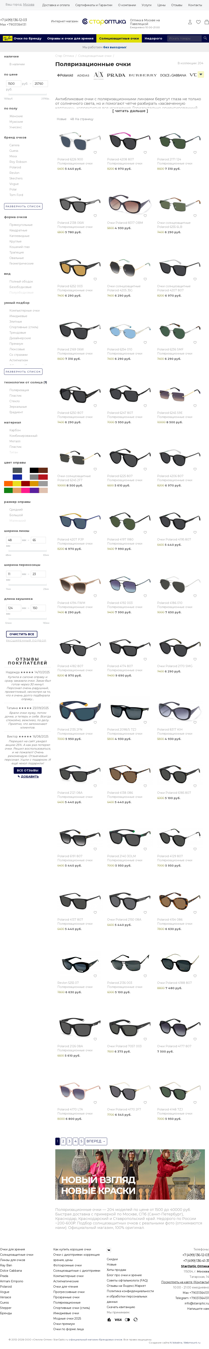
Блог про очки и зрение (124, 1275)
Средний (16, 509)
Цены (161, 5)
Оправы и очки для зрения (70, 38)
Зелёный (8, 490)
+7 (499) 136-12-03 (13, 20)
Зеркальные (18, 407)
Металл (14, 441)
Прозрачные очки (66, 1297)
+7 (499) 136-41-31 (196, 1261)
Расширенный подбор (26, 640)
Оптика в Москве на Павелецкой (145, 22)
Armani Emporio (11, 1281)
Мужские (16, 122)
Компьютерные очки (24, 310)
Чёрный (34, 470)
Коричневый (43, 470)
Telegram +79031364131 (192, 1298)
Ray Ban (6, 1265)
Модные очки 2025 (67, 1318)
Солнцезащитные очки (119, 38)
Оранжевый (8, 483)
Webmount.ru (191, 1342)
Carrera (14, 145)
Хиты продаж (116, 1270)
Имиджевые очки (66, 1313)
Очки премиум (64, 1324)
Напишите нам (198, 1309)
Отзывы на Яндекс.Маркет (126, 1286)
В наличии (17, 64)
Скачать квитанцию (121, 1307)
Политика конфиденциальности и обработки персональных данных (130, 1296)
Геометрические (21, 263)
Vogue (14, 184)
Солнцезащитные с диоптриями (76, 1270)
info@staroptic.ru (197, 1303)
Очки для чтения (65, 1286)
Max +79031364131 (13, 24)
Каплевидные (19, 236)
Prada (4, 1276)
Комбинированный (23, 436)
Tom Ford (16, 195)
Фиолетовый (34, 490)
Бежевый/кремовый (17, 490)
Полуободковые (21, 292)
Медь (43, 490)
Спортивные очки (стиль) (71, 1308)
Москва (28, 4)
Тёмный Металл (17, 470)
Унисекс (15, 127)
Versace (5, 1297)
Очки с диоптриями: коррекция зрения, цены (76, 1257)
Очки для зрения (12, 1249)
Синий (17, 477)
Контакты (195, 5)
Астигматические (66, 1281)
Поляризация (19, 390)
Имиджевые (18, 316)
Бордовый (26, 483)
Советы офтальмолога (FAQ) (127, 1280)
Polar (13, 189)
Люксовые (17, 349)
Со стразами (18, 355)
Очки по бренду (27, 38)
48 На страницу (81, 119)
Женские (16, 116)
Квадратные (18, 230)
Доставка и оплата (56, 5)
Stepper (5, 1308)
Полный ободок (21, 281)
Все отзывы (27, 770)
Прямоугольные (21, 225)
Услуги (146, 5)
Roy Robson (18, 162)
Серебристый (43, 483)
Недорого (153, 38)
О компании (127, 5)
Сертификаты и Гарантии (93, 5)
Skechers (15, 178)
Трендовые (17, 332)
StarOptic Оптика (195, 1266)
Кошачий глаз (19, 247)
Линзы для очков (12, 1260)
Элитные (15, 321)
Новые (112, 1264)
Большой (16, 515)
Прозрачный (8, 470)
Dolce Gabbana (11, 1270)
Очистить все (21, 634)
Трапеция (16, 252)
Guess (13, 151)
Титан (13, 452)
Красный (43, 477)
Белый (8, 477)
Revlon (14, 173)
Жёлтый (17, 483)
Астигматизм (18, 360)
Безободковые (20, 287)
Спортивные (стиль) (23, 327)
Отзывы (176, 5)
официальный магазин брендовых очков (95, 1339)
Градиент (16, 412)
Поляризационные (67, 1302)
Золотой (34, 483)
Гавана (26, 477)
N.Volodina (176, 1342)
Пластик (15, 395)
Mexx (13, 156)
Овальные (16, 258)
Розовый (26, 490)
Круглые (15, 241)
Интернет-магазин (64, 21)
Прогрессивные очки (68, 1292)
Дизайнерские (20, 338)
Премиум (16, 344)
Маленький (17, 520)
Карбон (15, 430)
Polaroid (15, 167)
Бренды (6, 1313)
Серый (34, 477)
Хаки (26, 470)
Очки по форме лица (68, 1329)
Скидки (112, 1259)
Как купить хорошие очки (72, 1249)
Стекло (14, 401)
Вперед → (96, 1141)
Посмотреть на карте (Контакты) (185, 1282)
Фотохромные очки (67, 1265)
